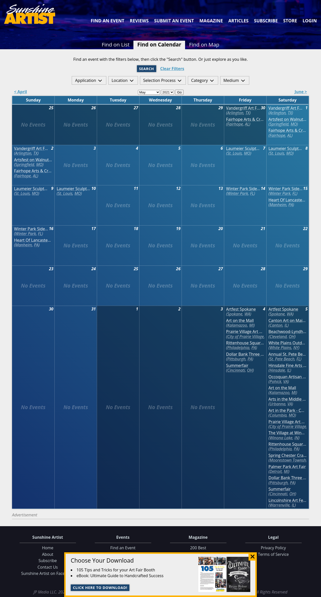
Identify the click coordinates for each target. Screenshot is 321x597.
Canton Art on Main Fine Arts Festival (288, 320)
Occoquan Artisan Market (288, 376)
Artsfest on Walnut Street (288, 119)
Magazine (211, 21)
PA (290, 204)
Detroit (276, 471)
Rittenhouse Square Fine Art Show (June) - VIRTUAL (245, 343)
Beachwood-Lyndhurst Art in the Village (288, 331)
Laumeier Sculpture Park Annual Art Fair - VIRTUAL (243, 148)
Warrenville (280, 505)
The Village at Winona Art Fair (288, 432)
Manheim (278, 204)
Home (47, 548)
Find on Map (204, 44)
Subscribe (266, 21)
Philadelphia (238, 347)
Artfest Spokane (241, 309)
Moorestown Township (289, 460)
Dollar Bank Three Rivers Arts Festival (245, 354)
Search (146, 68)
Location (120, 80)
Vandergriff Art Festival (243, 108)
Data (315, 592)
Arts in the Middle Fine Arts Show (288, 399)
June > (301, 92)
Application (85, 80)
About (47, 554)
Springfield (279, 124)
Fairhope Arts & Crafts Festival (245, 119)
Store (290, 21)
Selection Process (159, 80)
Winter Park (237, 193)
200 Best (198, 548)
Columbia (278, 415)
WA (247, 314)
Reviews (139, 21)
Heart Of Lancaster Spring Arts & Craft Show (288, 200)
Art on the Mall (240, 320)
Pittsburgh (236, 359)
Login (309, 21)
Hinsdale (277, 370)
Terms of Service (273, 554)
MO (294, 124)
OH (250, 370)
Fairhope (235, 124)
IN (296, 438)
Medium (231, 80)
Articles (238, 21)
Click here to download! (100, 587)
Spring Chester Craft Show (288, 455)
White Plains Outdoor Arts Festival (288, 343)
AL (247, 124)
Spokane (234, 314)
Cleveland (278, 336)
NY (295, 347)
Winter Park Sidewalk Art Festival (243, 188)
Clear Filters (172, 68)
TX (248, 113)
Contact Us (48, 567)
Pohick (275, 381)
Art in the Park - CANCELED (288, 410)
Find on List (115, 44)
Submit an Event (174, 21)
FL (252, 193)
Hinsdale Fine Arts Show (288, 365)
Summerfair (237, 365)
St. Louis (234, 153)
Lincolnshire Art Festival (288, 500)
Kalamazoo (237, 325)
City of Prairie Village (245, 336)
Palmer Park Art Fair (287, 466)
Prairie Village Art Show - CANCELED (245, 331)
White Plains (280, 347)
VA (285, 381)
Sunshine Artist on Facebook (47, 573)
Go (179, 92)
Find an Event (107, 21)
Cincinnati (236, 370)
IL (285, 325)
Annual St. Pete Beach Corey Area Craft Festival (288, 354)
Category (199, 80)
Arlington (235, 113)
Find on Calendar (159, 44)
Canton (276, 325)
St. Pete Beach (282, 359)
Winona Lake (281, 438)
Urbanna (277, 404)
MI (251, 325)
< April (20, 92)
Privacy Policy (273, 548)
